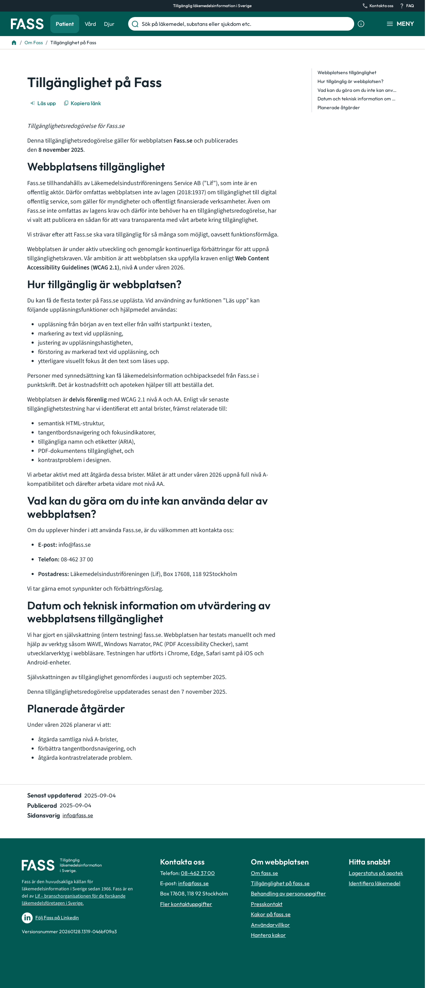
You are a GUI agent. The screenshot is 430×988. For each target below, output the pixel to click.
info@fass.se (193, 883)
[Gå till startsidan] (27, 24)
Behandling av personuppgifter (288, 893)
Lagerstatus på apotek (376, 873)
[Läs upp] (43, 103)
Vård (90, 23)
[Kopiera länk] (83, 103)
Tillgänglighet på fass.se (280, 883)
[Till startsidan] (14, 42)
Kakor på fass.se (271, 914)
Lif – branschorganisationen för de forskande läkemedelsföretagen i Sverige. (73, 900)
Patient (65, 23)
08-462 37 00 (198, 873)
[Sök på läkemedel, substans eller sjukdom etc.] (246, 24)
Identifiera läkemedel (374, 883)
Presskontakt (266, 904)
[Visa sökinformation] (361, 24)
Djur (109, 23)
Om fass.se (264, 873)
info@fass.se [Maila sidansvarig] (78, 815)
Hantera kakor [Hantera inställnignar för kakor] (268, 935)
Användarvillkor (270, 924)
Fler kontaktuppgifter (186, 904)
